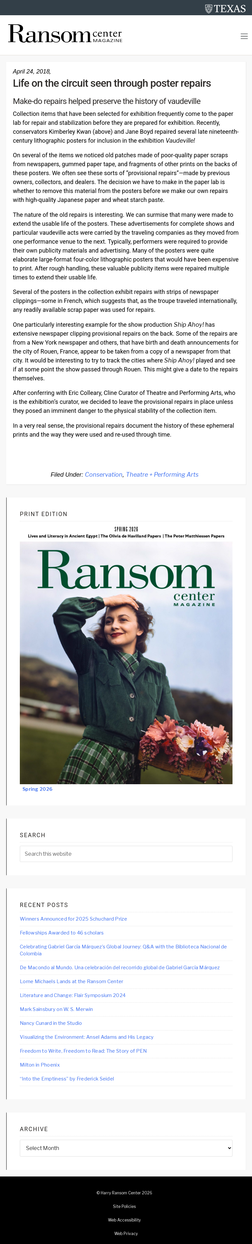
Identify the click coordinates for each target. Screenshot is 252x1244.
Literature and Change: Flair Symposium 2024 (73, 995)
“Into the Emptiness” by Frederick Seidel (67, 1079)
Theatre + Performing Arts (162, 474)
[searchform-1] (126, 854)
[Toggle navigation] (244, 36)
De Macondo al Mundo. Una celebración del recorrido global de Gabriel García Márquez (120, 968)
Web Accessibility (124, 1220)
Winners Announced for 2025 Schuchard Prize (73, 919)
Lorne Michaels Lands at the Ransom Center (71, 981)
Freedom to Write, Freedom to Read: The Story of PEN (83, 1051)
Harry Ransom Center (121, 1193)
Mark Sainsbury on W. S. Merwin (56, 1009)
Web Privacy (126, 1233)
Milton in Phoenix (40, 1065)
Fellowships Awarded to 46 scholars (62, 933)
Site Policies (124, 1206)
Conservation (104, 474)
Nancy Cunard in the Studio (51, 1023)
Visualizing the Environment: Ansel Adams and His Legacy (87, 1037)
